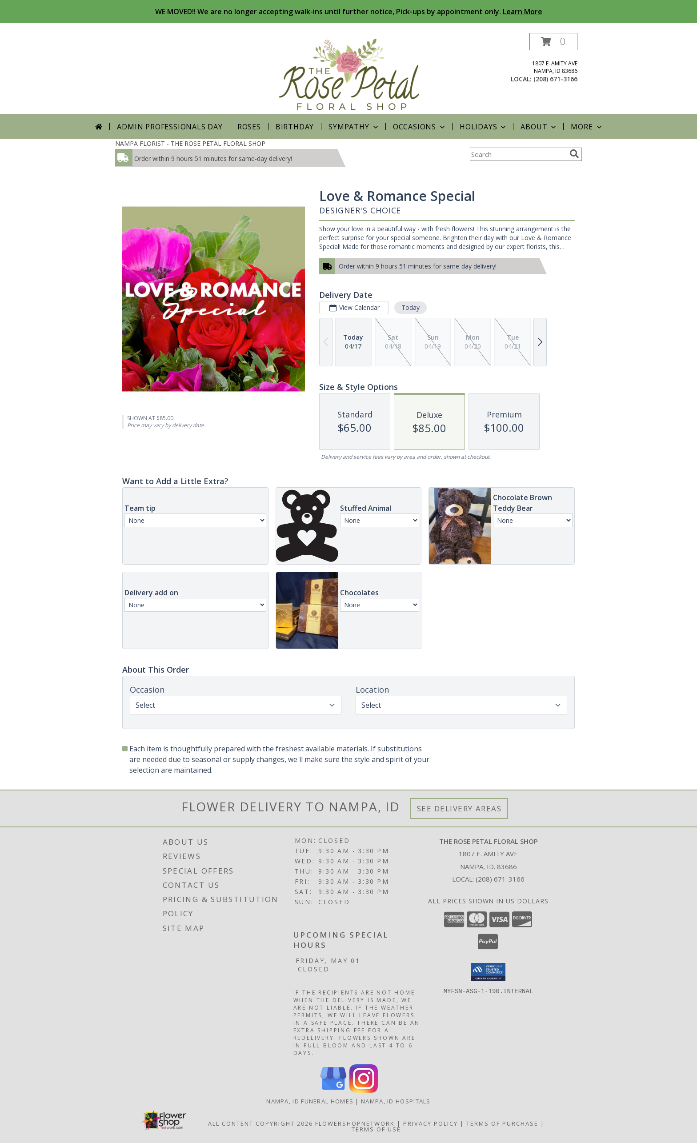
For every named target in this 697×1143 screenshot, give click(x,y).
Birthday (295, 127)
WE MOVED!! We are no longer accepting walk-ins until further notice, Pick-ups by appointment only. (348, 11)
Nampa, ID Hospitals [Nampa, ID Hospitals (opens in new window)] (396, 1101)
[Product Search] (517, 154)
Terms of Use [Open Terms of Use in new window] (376, 1129)
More (587, 127)
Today (410, 307)
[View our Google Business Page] (333, 1090)
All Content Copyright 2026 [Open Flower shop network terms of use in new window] (260, 1123)
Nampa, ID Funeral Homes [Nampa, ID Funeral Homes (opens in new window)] (309, 1101)
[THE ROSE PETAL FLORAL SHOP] (349, 73)
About (539, 127)
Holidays (484, 127)
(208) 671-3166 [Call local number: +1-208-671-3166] (555, 79)
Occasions (420, 127)
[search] (574, 154)
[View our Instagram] (363, 1090)
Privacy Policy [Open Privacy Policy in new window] (430, 1123)
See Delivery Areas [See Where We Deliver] (459, 808)
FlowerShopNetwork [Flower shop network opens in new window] (355, 1123)
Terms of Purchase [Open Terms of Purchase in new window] (502, 1123)
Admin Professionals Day (169, 127)
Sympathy (354, 127)
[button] (553, 41)
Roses (249, 127)
